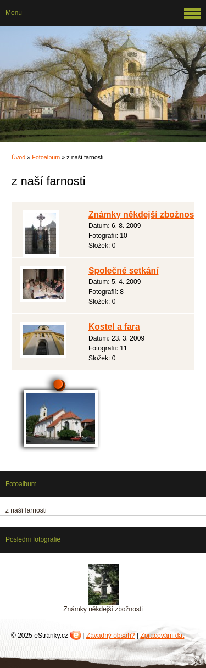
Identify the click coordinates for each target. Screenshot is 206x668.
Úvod (18, 157)
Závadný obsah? (110, 635)
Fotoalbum (46, 157)
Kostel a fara (114, 326)
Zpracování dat (162, 635)
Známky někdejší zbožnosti (143, 214)
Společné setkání (123, 270)
